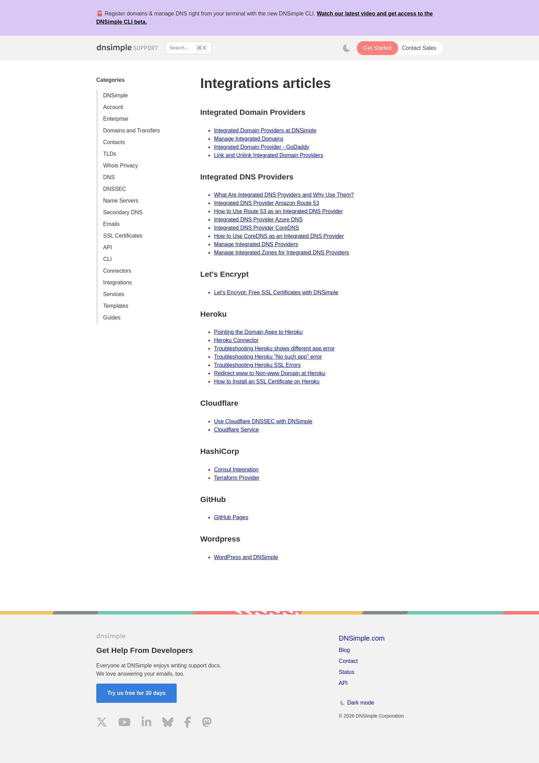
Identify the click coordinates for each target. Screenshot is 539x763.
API (107, 247)
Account (113, 107)
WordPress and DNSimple (246, 557)
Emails (111, 224)
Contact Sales (419, 48)
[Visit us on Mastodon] (207, 723)
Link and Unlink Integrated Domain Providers (268, 155)
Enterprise (115, 119)
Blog (344, 650)
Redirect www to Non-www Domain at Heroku (269, 373)
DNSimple (115, 95)
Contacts (114, 142)
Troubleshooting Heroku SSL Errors (257, 365)
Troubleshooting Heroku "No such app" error (268, 357)
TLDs (109, 154)
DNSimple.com (362, 638)
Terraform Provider (236, 478)
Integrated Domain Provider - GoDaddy (261, 147)
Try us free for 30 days (136, 693)
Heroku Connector (236, 340)
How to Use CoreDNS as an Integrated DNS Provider (279, 236)
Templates (115, 306)
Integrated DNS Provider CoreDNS (256, 228)
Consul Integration (236, 469)
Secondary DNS (123, 212)
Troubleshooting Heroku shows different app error (274, 348)
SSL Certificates (122, 236)
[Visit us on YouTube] (124, 723)
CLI (107, 259)
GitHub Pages (231, 517)
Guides (112, 317)
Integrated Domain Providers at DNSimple (265, 130)
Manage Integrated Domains (248, 139)
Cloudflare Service (236, 430)
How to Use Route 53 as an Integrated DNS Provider (278, 211)
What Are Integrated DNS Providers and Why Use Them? (284, 195)
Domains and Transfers (131, 130)
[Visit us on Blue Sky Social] (167, 723)
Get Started (377, 48)
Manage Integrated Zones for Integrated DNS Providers (281, 252)
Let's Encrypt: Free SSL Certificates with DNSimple (276, 292)
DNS (109, 177)
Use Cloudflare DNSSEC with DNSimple (263, 421)
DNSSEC (114, 189)
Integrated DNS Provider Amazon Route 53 (266, 203)
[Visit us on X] (101, 723)
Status (346, 672)
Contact (348, 661)
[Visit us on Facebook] (187, 723)
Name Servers (120, 201)
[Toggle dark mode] (346, 48)
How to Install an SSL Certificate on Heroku (266, 381)
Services (113, 294)
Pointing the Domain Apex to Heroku (258, 332)
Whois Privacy (120, 165)
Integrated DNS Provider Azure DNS (258, 219)
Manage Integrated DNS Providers (256, 244)
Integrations (117, 282)
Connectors (117, 271)
